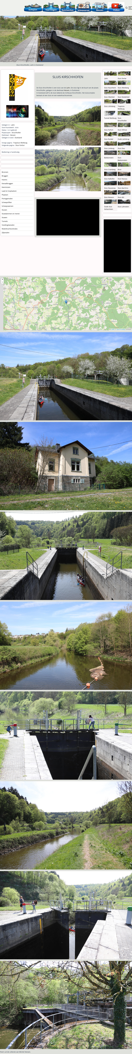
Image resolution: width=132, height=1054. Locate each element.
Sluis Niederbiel (123, 97)
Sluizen (4, 210)
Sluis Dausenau (110, 188)
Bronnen (5, 172)
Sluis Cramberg (109, 169)
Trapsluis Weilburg (20, 143)
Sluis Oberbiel (109, 97)
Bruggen (5, 176)
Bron (119, 169)
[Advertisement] (67, 217)
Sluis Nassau (122, 179)
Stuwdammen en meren (11, 214)
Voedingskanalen (8, 225)
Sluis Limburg (109, 148)
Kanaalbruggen (7, 183)
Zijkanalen (5, 233)
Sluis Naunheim (110, 88)
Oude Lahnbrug (123, 139)
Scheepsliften (7, 202)
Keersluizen (6, 187)
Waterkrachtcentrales (10, 229)
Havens (4, 180)
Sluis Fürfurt (20, 145)
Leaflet (111, 329)
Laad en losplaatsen (9, 191)
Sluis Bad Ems (123, 188)
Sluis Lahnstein (123, 207)
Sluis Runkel (108, 139)
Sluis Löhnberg (109, 106)
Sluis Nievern (109, 197)
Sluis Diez (121, 148)
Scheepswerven (7, 206)
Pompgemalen (7, 198)
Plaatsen (5, 195)
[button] (66, 302)
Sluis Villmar (122, 130)
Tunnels (5, 221)
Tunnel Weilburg (110, 118)
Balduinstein (108, 158)
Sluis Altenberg (123, 88)
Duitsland (18, 138)
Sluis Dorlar (122, 78)
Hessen (66, 90)
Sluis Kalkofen (109, 179)
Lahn (68, 88)
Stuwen (4, 217)
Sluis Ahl (121, 197)
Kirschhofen (16, 133)
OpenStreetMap (121, 329)
